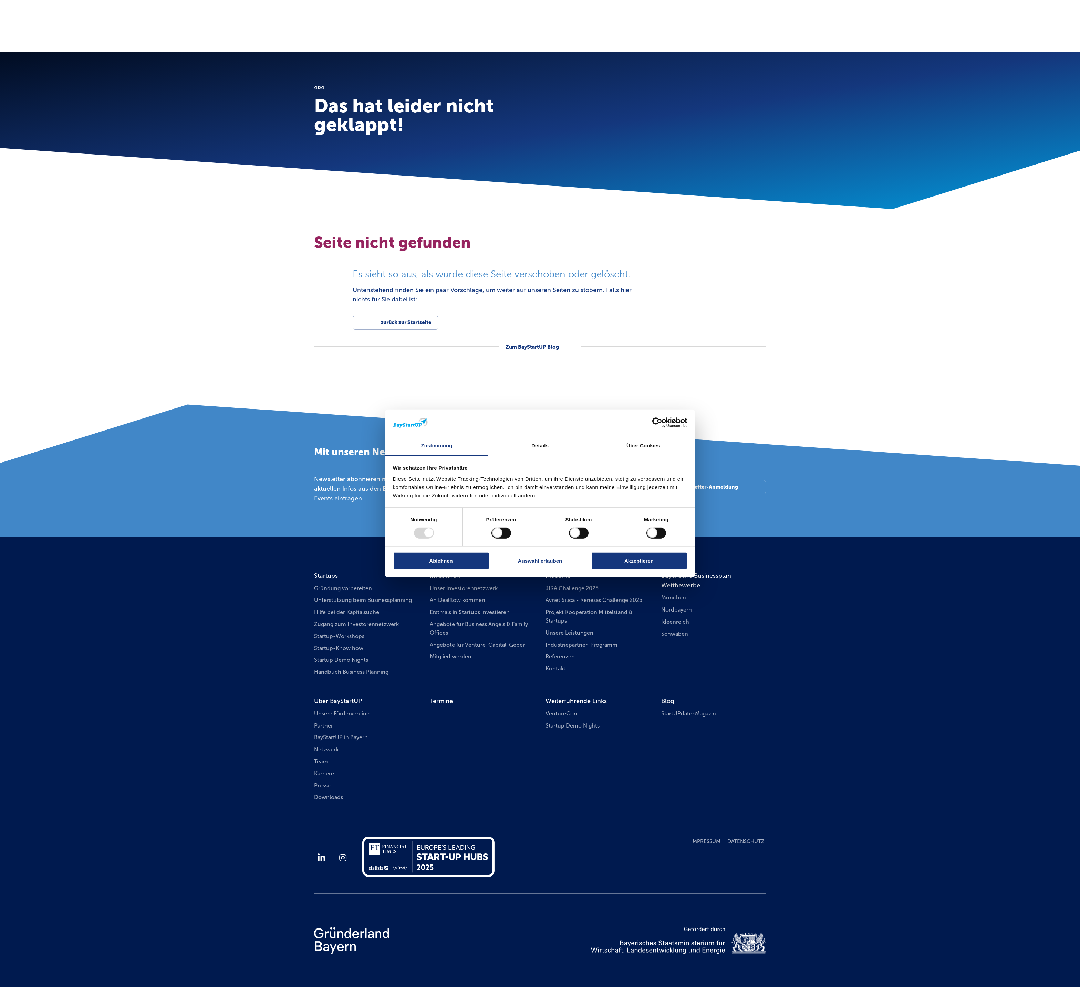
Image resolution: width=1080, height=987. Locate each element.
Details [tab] (540, 445)
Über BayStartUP (338, 701)
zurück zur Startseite (406, 322)
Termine (656, 32)
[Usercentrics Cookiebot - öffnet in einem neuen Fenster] (657, 422)
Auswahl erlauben (540, 560)
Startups (326, 576)
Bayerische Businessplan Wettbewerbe (696, 580)
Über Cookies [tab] (643, 445)
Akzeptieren (639, 560)
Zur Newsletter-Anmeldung (703, 487)
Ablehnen (441, 560)
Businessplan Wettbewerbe (727, 32)
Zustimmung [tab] (437, 445)
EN (767, 15)
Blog (667, 701)
